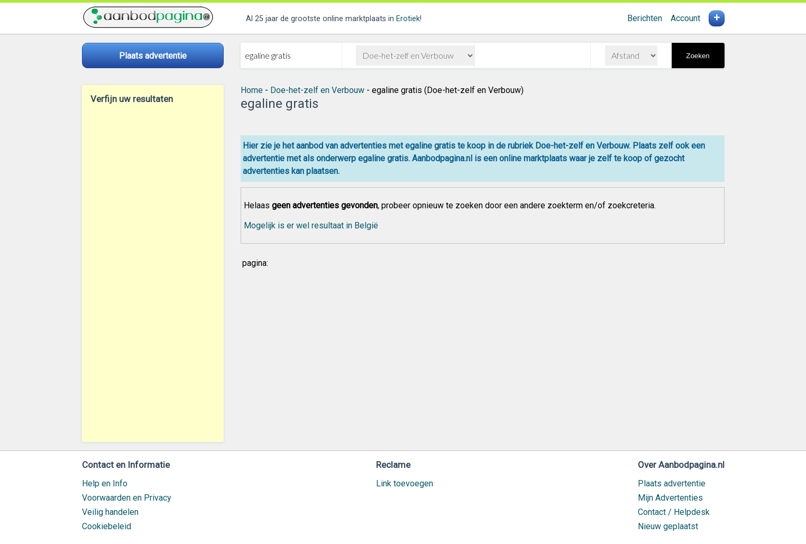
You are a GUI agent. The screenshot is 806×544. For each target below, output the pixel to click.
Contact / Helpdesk (674, 512)
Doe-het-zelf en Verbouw (317, 90)
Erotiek (408, 18)
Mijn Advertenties (670, 498)
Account (685, 18)
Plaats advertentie (672, 483)
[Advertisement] (152, 272)
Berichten (644, 18)
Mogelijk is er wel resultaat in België (311, 225)
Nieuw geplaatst (668, 526)
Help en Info (104, 483)
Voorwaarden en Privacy (126, 498)
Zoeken (697, 56)
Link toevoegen (404, 483)
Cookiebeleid (106, 526)
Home (252, 90)
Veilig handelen (110, 512)
